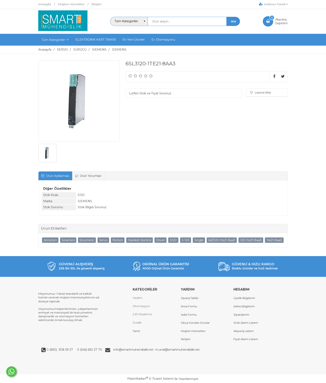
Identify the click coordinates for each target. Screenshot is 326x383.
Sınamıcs (68, 240)
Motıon (117, 240)
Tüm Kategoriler (53, 40)
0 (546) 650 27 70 (89, 349)
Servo (103, 240)
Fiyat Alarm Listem (245, 339)
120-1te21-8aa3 (251, 240)
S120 (173, 240)
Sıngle (198, 240)
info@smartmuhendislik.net (134, 349)
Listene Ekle (260, 92)
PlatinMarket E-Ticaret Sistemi (150, 379)
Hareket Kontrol (139, 240)
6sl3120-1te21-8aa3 (221, 240)
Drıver (160, 240)
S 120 (185, 240)
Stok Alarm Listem (245, 322)
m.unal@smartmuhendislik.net (177, 349)
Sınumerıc (87, 240)
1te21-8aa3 (274, 240)
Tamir (136, 331)
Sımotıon (50, 240)
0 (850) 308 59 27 (60, 349)
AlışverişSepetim (281, 21)
